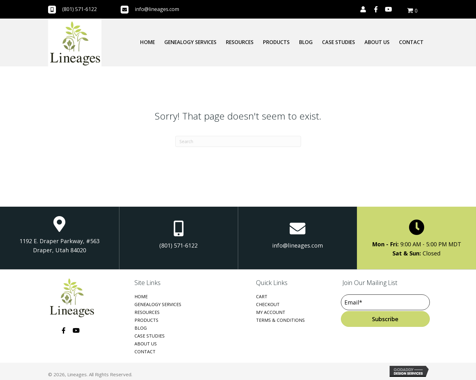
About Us (145, 344)
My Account (270, 312)
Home (141, 296)
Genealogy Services (157, 304)
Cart (261, 296)
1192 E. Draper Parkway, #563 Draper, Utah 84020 (59, 245)
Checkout (268, 304)
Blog (140, 328)
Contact (145, 352)
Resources (147, 312)
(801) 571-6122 (79, 9)
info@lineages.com (157, 9)
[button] (363, 9)
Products (146, 320)
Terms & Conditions (280, 320)
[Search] (238, 141)
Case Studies (149, 336)
